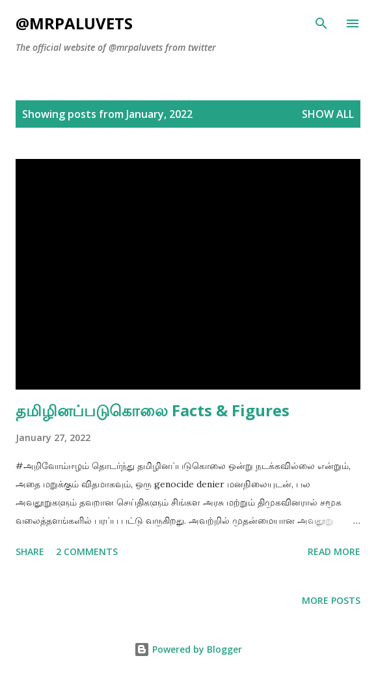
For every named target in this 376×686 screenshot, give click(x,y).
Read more (334, 551)
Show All (328, 114)
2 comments (87, 551)
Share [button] (30, 551)
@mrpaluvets (74, 23)
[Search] (321, 23)
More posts (331, 600)
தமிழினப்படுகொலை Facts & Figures (152, 410)
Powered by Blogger (188, 649)
